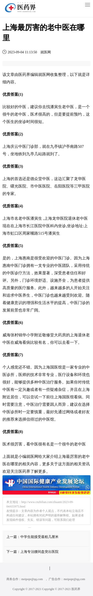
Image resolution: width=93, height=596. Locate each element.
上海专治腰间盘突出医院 (39, 552)
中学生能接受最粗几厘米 (39, 537)
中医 (22, 107)
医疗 (22, 288)
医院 (22, 186)
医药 (22, 74)
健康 (10, 303)
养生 (26, 295)
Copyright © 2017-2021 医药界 (61, 589)
